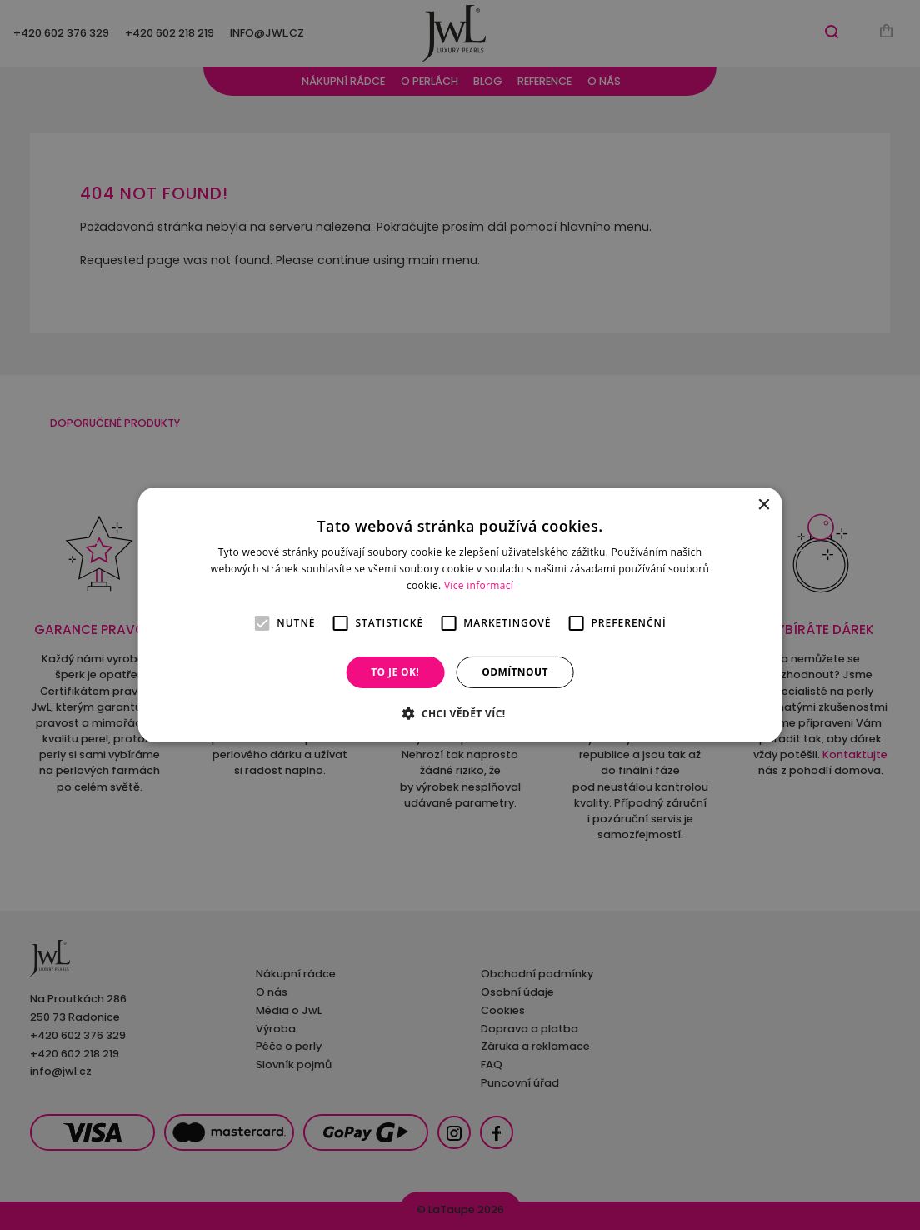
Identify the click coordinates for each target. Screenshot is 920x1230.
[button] (459, 713)
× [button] (763, 505)
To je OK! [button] (395, 672)
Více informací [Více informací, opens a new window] (478, 585)
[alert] (460, 615)
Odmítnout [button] (515, 672)
